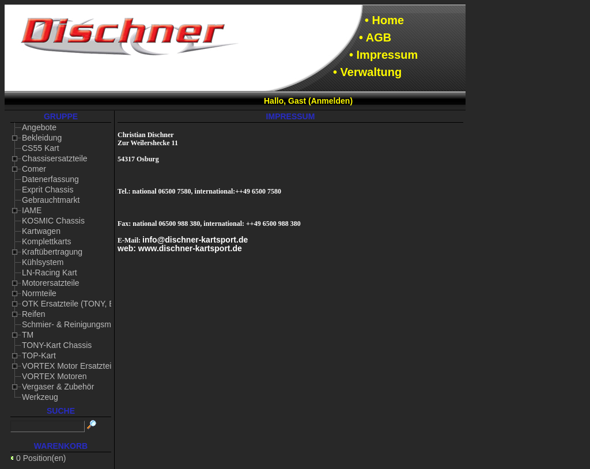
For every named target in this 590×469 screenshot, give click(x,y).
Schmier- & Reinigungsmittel (73, 324)
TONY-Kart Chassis (57, 345)
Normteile (39, 293)
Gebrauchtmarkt (51, 200)
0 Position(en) (41, 458)
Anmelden (330, 100)
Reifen (33, 314)
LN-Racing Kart (49, 272)
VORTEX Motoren (54, 376)
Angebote (39, 127)
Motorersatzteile (51, 283)
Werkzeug (40, 397)
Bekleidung (42, 137)
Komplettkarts (46, 241)
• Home (384, 20)
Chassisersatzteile (55, 158)
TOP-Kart (39, 355)
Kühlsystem (42, 262)
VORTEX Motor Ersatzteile (70, 365)
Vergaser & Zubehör (58, 386)
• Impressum (383, 54)
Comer (34, 168)
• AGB (375, 37)
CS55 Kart (40, 148)
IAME (31, 210)
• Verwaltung (367, 72)
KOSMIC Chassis (53, 220)
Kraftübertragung (52, 251)
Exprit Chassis (47, 189)
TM (27, 334)
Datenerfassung (50, 179)
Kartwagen (41, 231)
